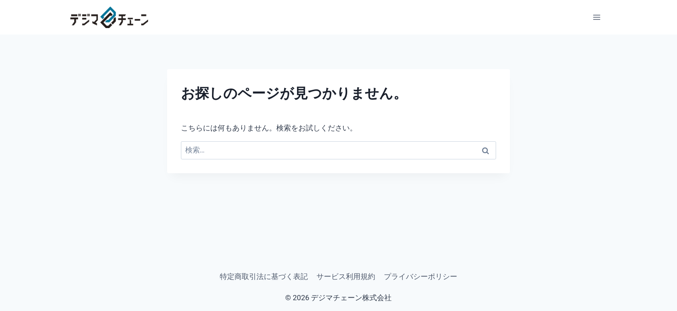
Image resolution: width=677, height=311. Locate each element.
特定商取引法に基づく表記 (264, 276)
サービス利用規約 (345, 276)
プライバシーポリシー (420, 276)
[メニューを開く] (597, 17)
